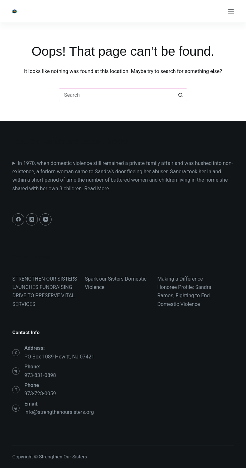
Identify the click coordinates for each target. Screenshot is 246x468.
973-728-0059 (40, 393)
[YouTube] (45, 219)
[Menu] (231, 11)
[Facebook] (18, 219)
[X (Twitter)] (32, 219)
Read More (96, 188)
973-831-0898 (40, 375)
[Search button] (180, 94)
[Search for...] (116, 94)
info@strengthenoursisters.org (59, 412)
